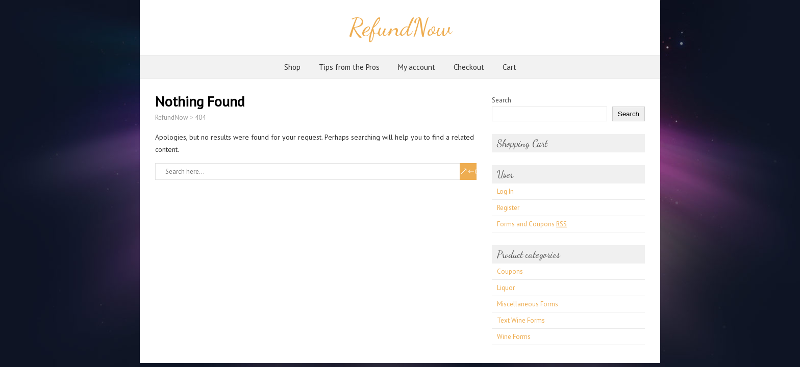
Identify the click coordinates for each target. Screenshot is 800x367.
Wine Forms (514, 336)
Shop (292, 67)
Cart (509, 67)
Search (501, 100)
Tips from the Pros (349, 67)
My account (416, 67)
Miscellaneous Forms (527, 304)
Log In (505, 191)
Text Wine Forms (521, 320)
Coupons (510, 271)
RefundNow (400, 27)
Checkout (469, 67)
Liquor (506, 287)
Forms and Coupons (532, 224)
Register (508, 207)
